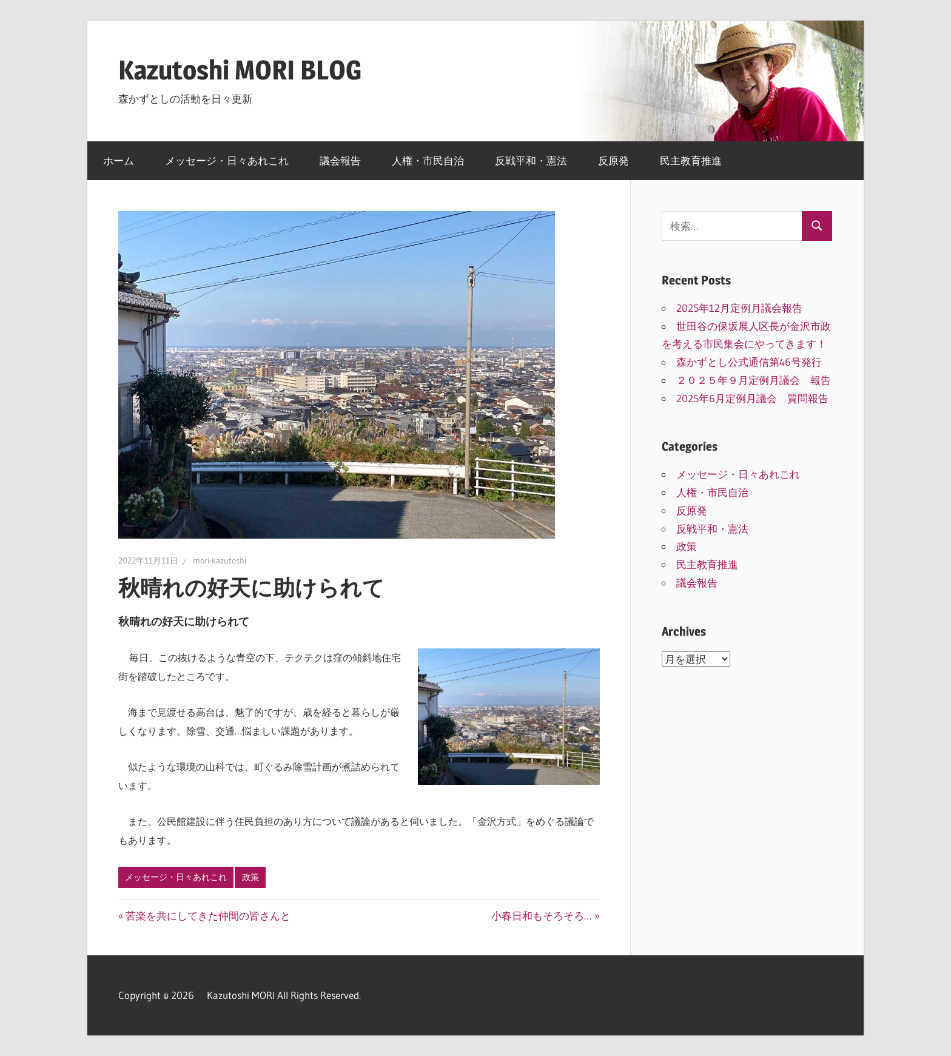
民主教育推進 (691, 160)
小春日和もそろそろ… (541, 915)
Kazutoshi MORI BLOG (239, 69)
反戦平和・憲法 (531, 160)
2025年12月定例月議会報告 (739, 307)
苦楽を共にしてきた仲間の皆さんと (208, 915)
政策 (250, 877)
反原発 (613, 160)
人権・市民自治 (428, 160)
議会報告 (340, 160)
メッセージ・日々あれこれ (227, 160)
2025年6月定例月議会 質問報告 (752, 398)
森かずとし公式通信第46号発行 (749, 361)
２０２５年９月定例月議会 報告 (753, 380)
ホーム (118, 160)
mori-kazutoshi (219, 560)
